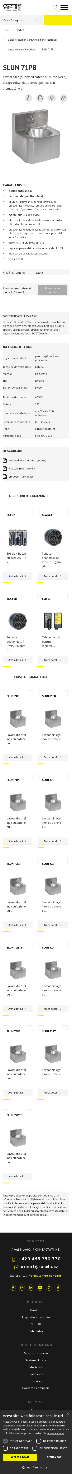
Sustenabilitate (36, 1360)
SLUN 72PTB (14, 1115)
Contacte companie (36, 1387)
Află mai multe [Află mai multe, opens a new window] (55, 1433)
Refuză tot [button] (54, 1457)
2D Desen (14, 476)
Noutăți (36, 1324)
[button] (36, 1467)
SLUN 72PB (14, 1031)
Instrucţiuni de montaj (22, 460)
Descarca (36, 1381)
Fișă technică (16, 468)
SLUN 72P (48, 947)
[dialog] (36, 1442)
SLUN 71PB (48, 49)
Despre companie (36, 1353)
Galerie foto (36, 1367)
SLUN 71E (13, 696)
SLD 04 (46, 598)
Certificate (36, 1374)
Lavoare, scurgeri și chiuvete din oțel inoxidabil (32, 39)
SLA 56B (12, 598)
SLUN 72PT (49, 1031)
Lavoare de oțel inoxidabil (22, 49)
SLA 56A (47, 514)
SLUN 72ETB (14, 947)
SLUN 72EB (14, 863)
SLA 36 (11, 514)
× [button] (67, 1413)
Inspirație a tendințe (36, 1317)
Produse (20, 29)
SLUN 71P (13, 779)
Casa (6, 29)
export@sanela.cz (39, 1266)
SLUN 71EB (49, 696)
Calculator (36, 1331)
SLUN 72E (48, 779)
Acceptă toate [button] (20, 1457)
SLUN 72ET (49, 863)
